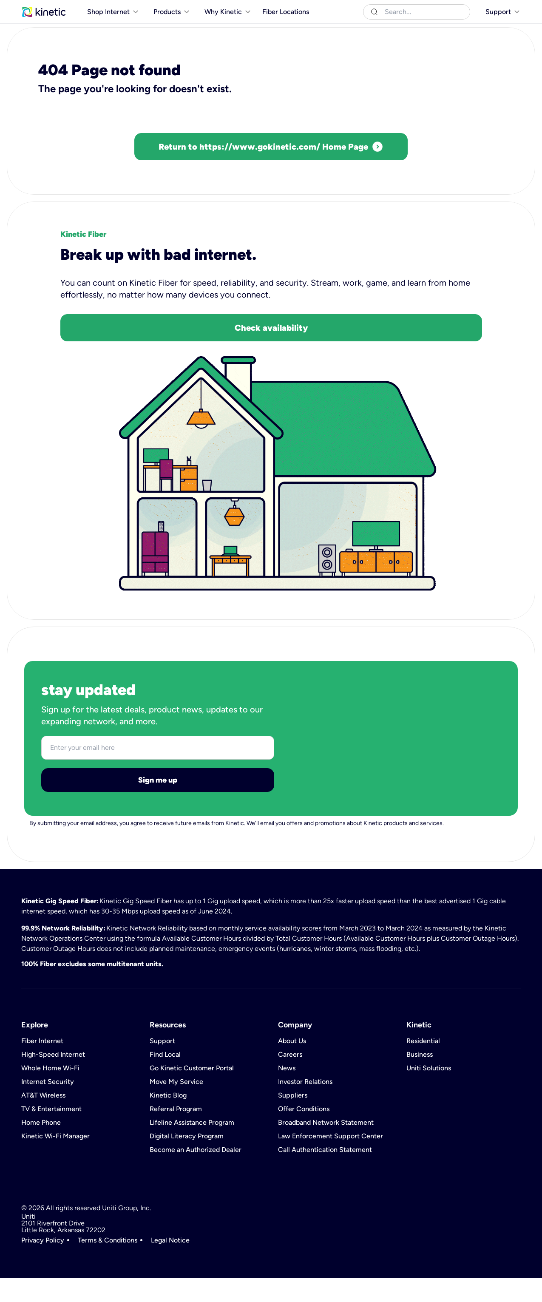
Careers (290, 1078)
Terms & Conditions (107, 1264)
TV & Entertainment (51, 1133)
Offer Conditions (303, 1133)
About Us (292, 1065)
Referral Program (176, 1133)
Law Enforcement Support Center (330, 1160)
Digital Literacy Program (187, 1160)
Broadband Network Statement (326, 1146)
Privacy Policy (42, 1264)
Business (73, 8)
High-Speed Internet (53, 1078)
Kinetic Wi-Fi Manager (55, 1160)
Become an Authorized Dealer (195, 1174)
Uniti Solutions (113, 8)
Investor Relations (305, 1106)
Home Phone (41, 1146)
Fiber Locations (285, 29)
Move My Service (176, 1106)
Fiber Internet (42, 1065)
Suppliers (292, 1119)
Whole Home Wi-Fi (50, 1092)
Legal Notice (170, 1264)
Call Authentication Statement (325, 1174)
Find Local (165, 1078)
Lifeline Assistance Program (192, 1146)
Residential (37, 8)
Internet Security (47, 1106)
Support (162, 1065)
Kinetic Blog (168, 1119)
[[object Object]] (497, 8)
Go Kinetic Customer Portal (192, 1092)
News (286, 1092)
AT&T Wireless (43, 1119)
